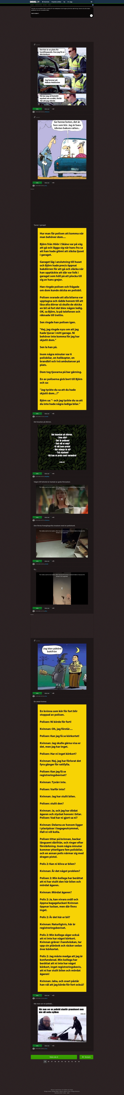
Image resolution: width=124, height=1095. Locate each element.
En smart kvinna (40, 701)
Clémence (47, 111)
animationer (38, 4)
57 (52, 1061)
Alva (46, 185)
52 (68, 1061)
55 (58, 1061)
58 (48, 1061)
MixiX (46, 998)
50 (75, 1061)
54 (62, 1061)
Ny (64, 2)
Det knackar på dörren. (42, 422)
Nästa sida (54, 1057)
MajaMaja (47, 476)
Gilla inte (47, 109)
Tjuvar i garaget (40, 225)
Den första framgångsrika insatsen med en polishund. (54, 526)
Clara (46, 1048)
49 (79, 1061)
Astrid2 (46, 416)
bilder (45, 4)
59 (45, 1061)
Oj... (35, 569)
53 (65, 1061)
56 (55, 1061)
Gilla (37, 109)
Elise (46, 611)
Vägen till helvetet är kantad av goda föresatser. (52, 482)
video (49, 4)
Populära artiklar (56, 2)
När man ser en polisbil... (43, 1004)
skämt (32, 4)
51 (72, 1061)
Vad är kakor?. (35, 13)
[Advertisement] (62, 30)
